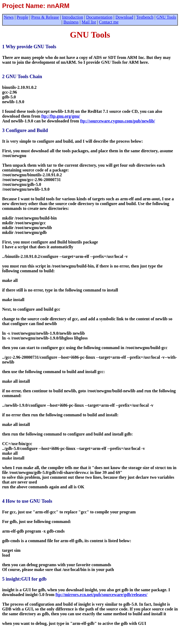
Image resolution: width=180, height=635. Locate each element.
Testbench (145, 17)
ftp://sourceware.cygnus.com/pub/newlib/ (117, 121)
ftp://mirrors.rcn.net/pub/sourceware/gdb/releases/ (101, 594)
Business (71, 22)
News (9, 17)
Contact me (108, 22)
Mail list (89, 22)
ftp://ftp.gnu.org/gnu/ (60, 116)
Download (124, 17)
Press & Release (45, 17)
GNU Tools (166, 17)
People (22, 17)
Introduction (72, 17)
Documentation (99, 17)
